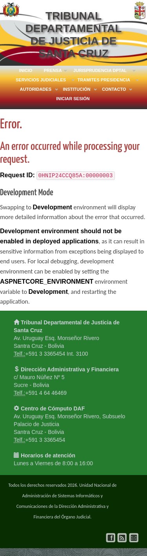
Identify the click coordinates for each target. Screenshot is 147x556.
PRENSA (53, 71)
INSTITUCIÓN (76, 90)
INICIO (26, 70)
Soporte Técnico (122, 538)
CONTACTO (114, 90)
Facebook (110, 538)
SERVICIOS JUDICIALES (41, 81)
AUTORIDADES (35, 90)
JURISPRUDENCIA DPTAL (100, 71)
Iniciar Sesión (73, 98)
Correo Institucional (134, 538)
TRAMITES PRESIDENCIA (104, 81)
